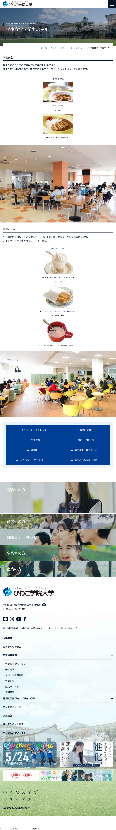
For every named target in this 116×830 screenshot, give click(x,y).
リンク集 (59, 628)
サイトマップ (71, 628)
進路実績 (9, 692)
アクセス (49, 628)
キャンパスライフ (12, 706)
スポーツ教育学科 (14, 675)
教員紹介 (9, 680)
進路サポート (12, 686)
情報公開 (25, 628)
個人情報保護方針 (11, 628)
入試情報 (7, 715)
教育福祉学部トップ (15, 663)
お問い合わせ (37, 628)
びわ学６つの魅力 (12, 646)
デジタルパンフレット (14, 732)
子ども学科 (11, 669)
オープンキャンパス (13, 724)
